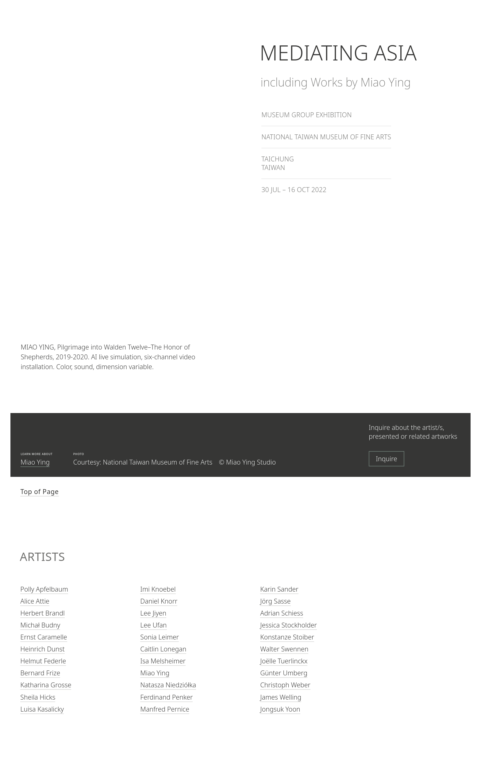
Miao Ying (35, 462)
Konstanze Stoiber (287, 636)
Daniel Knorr (158, 601)
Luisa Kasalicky (42, 709)
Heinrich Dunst (42, 648)
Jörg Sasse (275, 601)
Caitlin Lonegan (163, 648)
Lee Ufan (153, 624)
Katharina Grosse (45, 685)
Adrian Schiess (281, 612)
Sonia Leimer (159, 636)
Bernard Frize (40, 673)
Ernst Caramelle (43, 636)
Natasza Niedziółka (168, 685)
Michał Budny (40, 624)
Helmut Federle (43, 660)
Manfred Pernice (164, 709)
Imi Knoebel (157, 589)
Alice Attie (34, 601)
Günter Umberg (283, 673)
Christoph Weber (285, 685)
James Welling (280, 697)
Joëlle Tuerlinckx (283, 660)
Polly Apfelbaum (44, 589)
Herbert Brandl (42, 612)
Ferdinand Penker (166, 697)
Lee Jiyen (153, 612)
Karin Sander (279, 589)
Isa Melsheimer (163, 660)
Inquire (386, 458)
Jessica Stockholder (288, 624)
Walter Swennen (284, 648)
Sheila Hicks (37, 697)
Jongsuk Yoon (280, 709)
